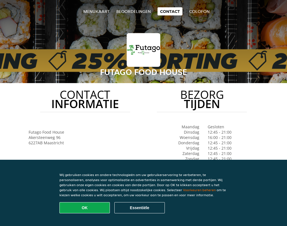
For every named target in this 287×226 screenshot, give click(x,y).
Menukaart (96, 11)
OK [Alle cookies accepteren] (85, 208)
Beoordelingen (133, 11)
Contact (170, 11)
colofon (199, 11)
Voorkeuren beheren (199, 190)
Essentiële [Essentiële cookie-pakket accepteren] (139, 208)
